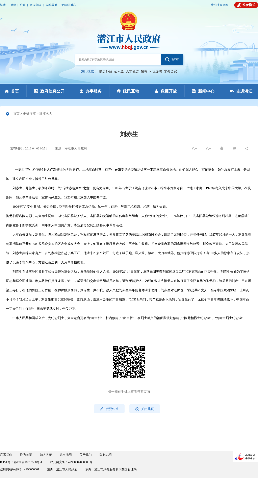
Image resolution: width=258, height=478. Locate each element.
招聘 (144, 71)
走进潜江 (29, 113)
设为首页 (26, 454)
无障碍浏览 (68, 4)
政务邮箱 (36, 4)
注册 (23, 4)
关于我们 (86, 454)
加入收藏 (46, 454)
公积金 (119, 71)
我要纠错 (109, 409)
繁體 (3, 4)
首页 (16, 113)
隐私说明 (106, 454)
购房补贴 (105, 71)
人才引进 (132, 71)
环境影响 (155, 71)
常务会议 (170, 71)
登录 (13, 4)
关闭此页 (144, 409)
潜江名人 (45, 113)
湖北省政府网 (219, 4)
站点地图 (66, 454)
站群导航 (51, 4)
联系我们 (6, 454)
